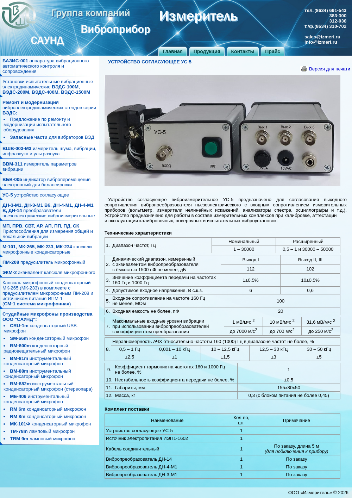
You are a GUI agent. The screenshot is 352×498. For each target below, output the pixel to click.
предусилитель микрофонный (43, 262)
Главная (173, 51)
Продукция (207, 51)
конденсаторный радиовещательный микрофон (37, 348)
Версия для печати (329, 68)
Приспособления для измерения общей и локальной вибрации (47, 231)
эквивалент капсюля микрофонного (48, 272)
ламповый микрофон (42, 431)
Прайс (272, 51)
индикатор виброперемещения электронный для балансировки (46, 182)
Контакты (242, 51)
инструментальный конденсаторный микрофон (37, 361)
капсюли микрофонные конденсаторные (47, 249)
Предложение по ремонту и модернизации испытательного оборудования (37, 124)
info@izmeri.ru (320, 42)
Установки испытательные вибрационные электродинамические (47, 87)
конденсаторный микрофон (49, 338)
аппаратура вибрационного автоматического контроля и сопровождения (45, 66)
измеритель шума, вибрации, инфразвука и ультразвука (49, 151)
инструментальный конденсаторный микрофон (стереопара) (48, 386)
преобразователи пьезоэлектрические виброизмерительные (48, 210)
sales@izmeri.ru (322, 36)
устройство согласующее (35, 195)
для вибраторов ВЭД (52, 137)
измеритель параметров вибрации (39, 166)
